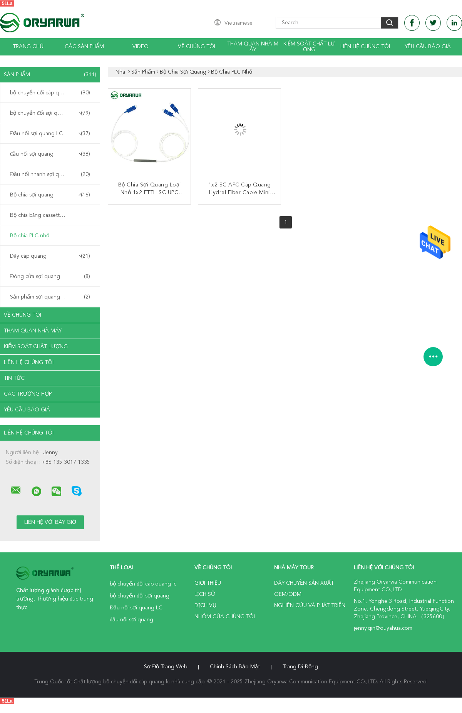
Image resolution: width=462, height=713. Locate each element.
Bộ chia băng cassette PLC (42, 215)
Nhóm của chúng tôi (224, 616)
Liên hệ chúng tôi (365, 46)
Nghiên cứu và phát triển (309, 605)
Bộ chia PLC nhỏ (29, 235)
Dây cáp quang (50, 256)
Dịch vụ (205, 605)
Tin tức (14, 378)
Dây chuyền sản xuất (304, 583)
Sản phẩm (50, 74)
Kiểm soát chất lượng (309, 46)
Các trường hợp (28, 394)
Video (140, 46)
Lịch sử (204, 594)
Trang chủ (28, 46)
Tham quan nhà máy (252, 46)
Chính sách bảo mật (235, 666)
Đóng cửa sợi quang (50, 276)
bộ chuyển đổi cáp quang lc (50, 93)
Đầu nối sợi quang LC (50, 134)
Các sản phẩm (84, 46)
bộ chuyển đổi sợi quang (50, 113)
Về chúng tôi (196, 46)
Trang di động (300, 666)
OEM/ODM (287, 594)
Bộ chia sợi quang (50, 195)
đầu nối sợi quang (50, 154)
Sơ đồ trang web (165, 666)
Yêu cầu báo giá (428, 46)
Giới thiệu (207, 583)
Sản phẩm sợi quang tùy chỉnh (50, 297)
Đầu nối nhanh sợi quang (50, 174)
